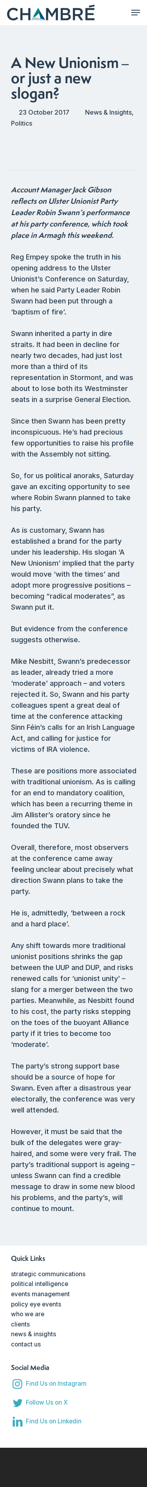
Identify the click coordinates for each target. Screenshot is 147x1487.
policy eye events (36, 1304)
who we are (27, 1314)
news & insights (33, 1334)
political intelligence (39, 1284)
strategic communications (48, 1274)
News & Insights (108, 112)
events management (40, 1294)
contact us (26, 1344)
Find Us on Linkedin (54, 1421)
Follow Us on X (47, 1402)
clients (20, 1324)
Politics (21, 123)
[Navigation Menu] (135, 12)
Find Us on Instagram (56, 1383)
